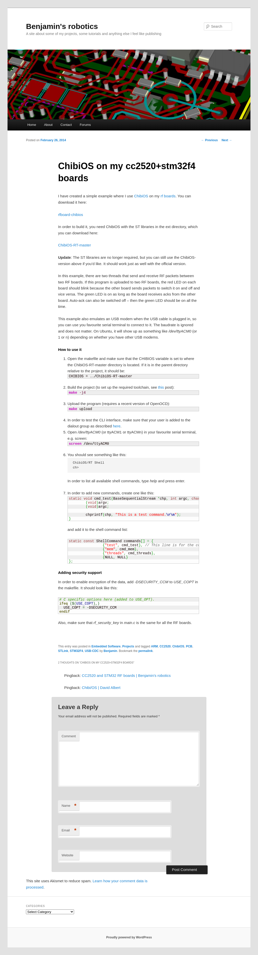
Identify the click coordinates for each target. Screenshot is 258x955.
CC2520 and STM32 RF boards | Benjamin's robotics (126, 675)
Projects (128, 646)
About (48, 125)
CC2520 (165, 646)
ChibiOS (141, 196)
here (116, 426)
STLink (63, 651)
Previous (209, 140)
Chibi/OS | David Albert (101, 687)
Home (31, 125)
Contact (66, 125)
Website (67, 855)
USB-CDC (92, 651)
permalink (145, 651)
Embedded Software (105, 646)
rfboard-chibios (70, 214)
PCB (189, 646)
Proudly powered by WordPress (129, 937)
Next (226, 140)
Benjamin (110, 651)
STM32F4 (76, 651)
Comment (68, 736)
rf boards (167, 196)
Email (68, 830)
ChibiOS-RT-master (74, 245)
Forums (85, 125)
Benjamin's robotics (62, 26)
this (161, 387)
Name (68, 806)
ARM (154, 646)
